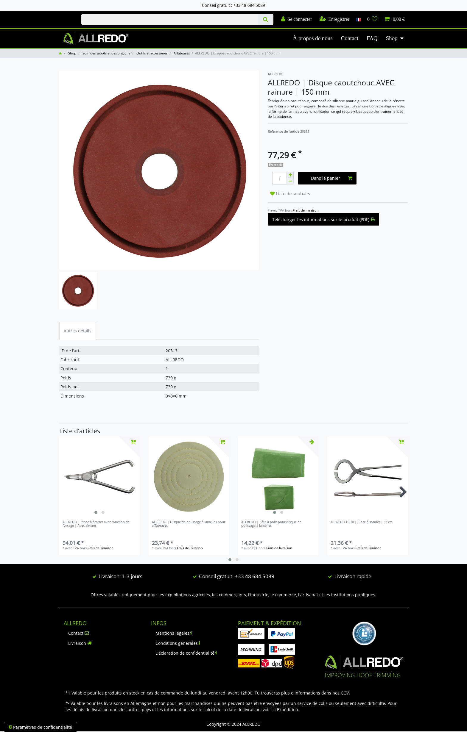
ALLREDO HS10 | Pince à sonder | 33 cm (362, 522)
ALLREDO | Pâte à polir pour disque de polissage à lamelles (271, 524)
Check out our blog (64, 14)
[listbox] (99, 477)
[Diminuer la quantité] (290, 181)
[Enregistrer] (334, 19)
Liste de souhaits (290, 193)
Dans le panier (331, 178)
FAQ (372, 38)
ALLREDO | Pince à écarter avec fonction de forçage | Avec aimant (96, 524)
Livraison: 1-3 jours (120, 576)
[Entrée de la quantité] (279, 178)
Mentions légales (173, 633)
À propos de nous (313, 38)
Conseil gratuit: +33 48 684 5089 (236, 576)
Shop (392, 38)
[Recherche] (265, 19)
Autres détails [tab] (77, 331)
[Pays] (358, 19)
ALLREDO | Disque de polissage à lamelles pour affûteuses (188, 524)
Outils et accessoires (151, 53)
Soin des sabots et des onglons (106, 53)
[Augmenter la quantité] (290, 175)
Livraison (79, 643)
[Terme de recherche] (169, 19)
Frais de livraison (306, 210)
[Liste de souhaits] (372, 19)
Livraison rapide (352, 576)
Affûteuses (181, 53)
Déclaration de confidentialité (186, 653)
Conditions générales (177, 643)
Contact (350, 38)
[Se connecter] (296, 19)
